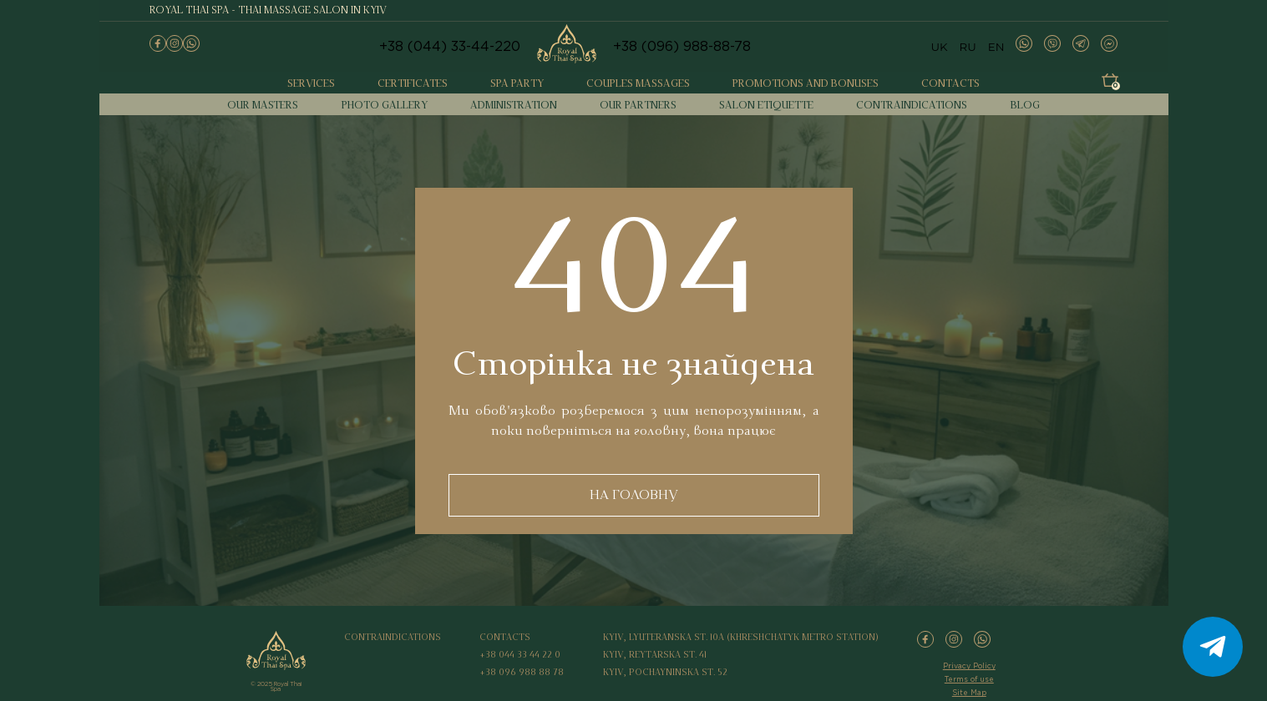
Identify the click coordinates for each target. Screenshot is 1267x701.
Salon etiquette (766, 105)
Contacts (950, 84)
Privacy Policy (969, 666)
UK (938, 46)
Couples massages (638, 84)
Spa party (517, 84)
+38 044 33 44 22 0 (519, 655)
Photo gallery (385, 105)
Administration (513, 105)
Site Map (969, 692)
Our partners (638, 105)
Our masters (262, 105)
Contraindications (911, 105)
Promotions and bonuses (805, 84)
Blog (1025, 105)
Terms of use (969, 679)
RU (968, 46)
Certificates (413, 84)
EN (996, 46)
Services (311, 84)
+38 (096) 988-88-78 (682, 47)
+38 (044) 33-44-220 (449, 47)
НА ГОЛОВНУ (634, 495)
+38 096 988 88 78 (521, 672)
